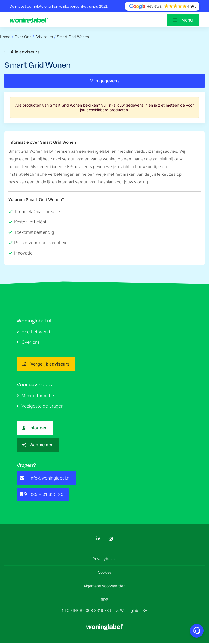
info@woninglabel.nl (45, 478)
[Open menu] (183, 20)
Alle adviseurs (22, 52)
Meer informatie (35, 395)
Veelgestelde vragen (40, 406)
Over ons (28, 342)
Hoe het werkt (33, 331)
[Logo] (30, 20)
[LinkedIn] (98, 538)
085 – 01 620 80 (41, 494)
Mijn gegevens (105, 80)
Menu (187, 20)
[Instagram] (110, 538)
